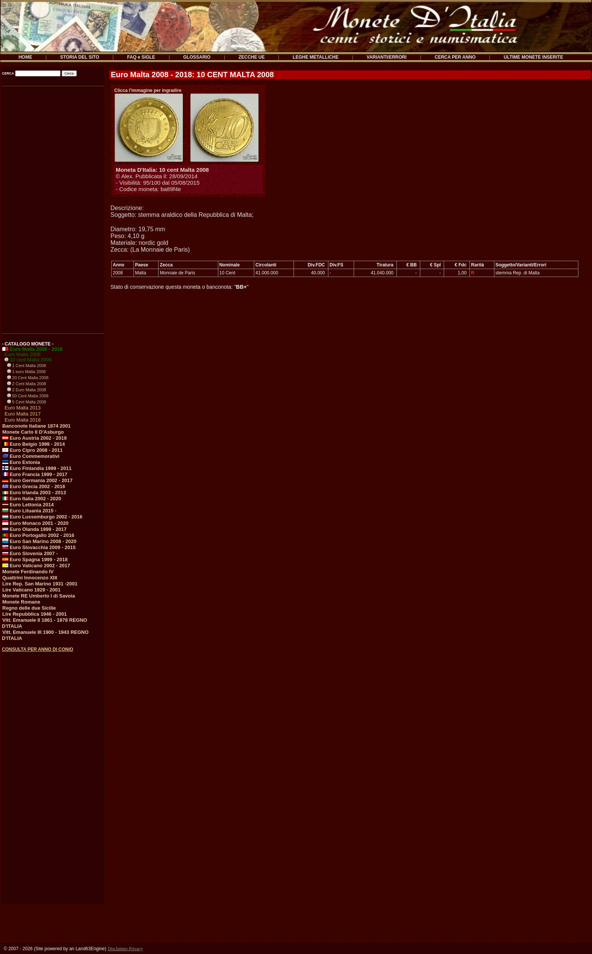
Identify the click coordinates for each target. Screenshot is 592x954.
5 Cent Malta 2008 (26, 402)
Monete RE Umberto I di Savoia (38, 596)
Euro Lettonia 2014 (28, 504)
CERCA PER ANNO (455, 57)
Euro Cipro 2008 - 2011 (32, 450)
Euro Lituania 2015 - (29, 511)
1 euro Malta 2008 (26, 371)
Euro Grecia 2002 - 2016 (33, 486)
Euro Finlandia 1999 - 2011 (36, 468)
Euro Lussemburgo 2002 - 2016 (42, 517)
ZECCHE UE (251, 57)
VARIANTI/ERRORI (387, 57)
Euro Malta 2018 (22, 420)
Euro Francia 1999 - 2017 (34, 474)
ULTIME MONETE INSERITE (533, 57)
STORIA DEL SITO (79, 57)
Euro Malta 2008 (22, 354)
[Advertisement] (52, 207)
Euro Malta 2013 (22, 408)
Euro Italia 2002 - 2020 (31, 498)
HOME (25, 57)
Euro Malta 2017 (22, 414)
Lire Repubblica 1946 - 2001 (34, 614)
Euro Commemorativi (30, 456)
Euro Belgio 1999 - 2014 (33, 444)
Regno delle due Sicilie (29, 608)
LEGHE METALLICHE (316, 57)
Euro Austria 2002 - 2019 (34, 438)
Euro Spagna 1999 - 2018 (35, 559)
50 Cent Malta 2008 (27, 396)
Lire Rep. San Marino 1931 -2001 (40, 584)
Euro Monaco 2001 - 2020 (35, 523)
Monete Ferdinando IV (28, 571)
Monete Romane (21, 602)
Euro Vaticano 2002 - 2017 (36, 565)
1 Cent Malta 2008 (26, 365)
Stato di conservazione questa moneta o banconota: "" (179, 287)
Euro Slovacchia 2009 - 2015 (39, 547)
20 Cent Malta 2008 (27, 377)
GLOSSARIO (196, 57)
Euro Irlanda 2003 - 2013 (34, 492)
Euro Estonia (21, 462)
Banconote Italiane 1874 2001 (36, 426)
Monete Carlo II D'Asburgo (33, 432)
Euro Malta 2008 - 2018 (32, 349)
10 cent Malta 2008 (28, 360)
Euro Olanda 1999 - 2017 (34, 529)
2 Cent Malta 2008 (26, 383)
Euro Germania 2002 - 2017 (37, 480)
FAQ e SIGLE (141, 57)
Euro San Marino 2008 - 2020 (39, 541)
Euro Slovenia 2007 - (30, 553)
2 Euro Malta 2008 (26, 390)
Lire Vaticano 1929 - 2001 (31, 590)
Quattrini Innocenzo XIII (29, 577)
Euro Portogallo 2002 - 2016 (38, 535)
